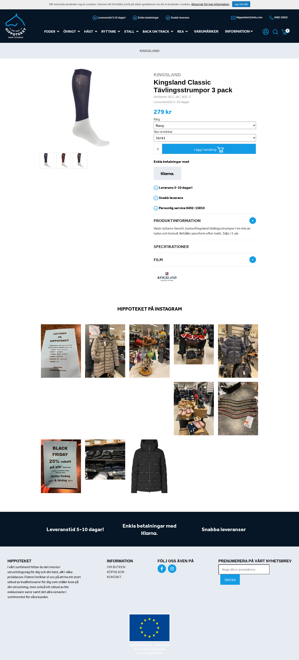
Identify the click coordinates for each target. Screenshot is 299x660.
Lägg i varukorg (209, 150)
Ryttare (111, 31)
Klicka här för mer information (210, 4)
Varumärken (206, 31)
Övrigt (72, 31)
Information (239, 31)
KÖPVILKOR (115, 572)
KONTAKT (114, 577)
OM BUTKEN (116, 567)
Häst (91, 31)
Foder (52, 31)
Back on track (159, 31)
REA (183, 31)
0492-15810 (281, 17)
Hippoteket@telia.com (249, 17)
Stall (132, 31)
